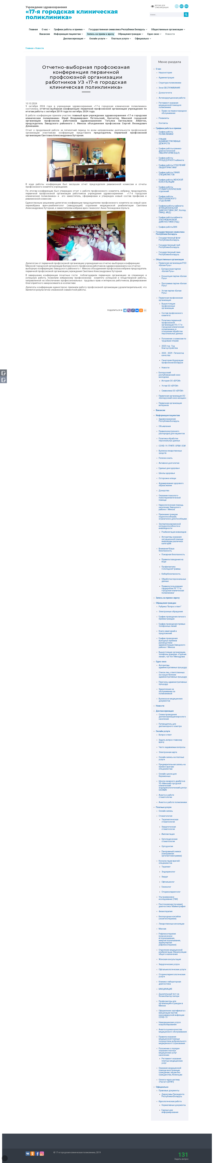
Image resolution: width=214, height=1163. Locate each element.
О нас (158, 69)
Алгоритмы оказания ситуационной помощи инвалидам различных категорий (172, 540)
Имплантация (168, 834)
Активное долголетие (169, 463)
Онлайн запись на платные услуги (171, 758)
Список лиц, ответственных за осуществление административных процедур (173, 674)
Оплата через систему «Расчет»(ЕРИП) (169, 1081)
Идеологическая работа (170, 1101)
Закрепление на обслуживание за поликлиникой (167, 691)
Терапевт (166, 867)
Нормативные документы (174, 1105)
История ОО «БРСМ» (171, 381)
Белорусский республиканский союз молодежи (169, 374)
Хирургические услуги (169, 964)
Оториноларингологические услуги (172, 975)
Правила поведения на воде (172, 560)
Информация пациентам (168, 415)
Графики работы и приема (168, 128)
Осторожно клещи (167, 478)
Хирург (165, 877)
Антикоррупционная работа (172, 98)
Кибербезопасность (171, 574)
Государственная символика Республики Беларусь (170, 233)
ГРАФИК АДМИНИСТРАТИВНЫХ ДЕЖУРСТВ (169, 141)
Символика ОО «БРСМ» (172, 391)
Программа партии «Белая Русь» (174, 284)
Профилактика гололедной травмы (171, 568)
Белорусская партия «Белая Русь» (171, 270)
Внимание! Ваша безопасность (166, 549)
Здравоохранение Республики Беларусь (169, 420)
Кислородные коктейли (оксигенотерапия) (170, 917)
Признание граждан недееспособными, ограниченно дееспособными (173, 516)
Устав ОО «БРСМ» (170, 386)
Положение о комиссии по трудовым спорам (174, 340)
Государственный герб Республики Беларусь (169, 246)
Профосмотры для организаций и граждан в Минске (171, 1003)
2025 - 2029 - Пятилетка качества (173, 354)
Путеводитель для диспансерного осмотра (170, 725)
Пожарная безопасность (173, 554)
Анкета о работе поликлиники (173, 802)
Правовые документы (169, 1090)
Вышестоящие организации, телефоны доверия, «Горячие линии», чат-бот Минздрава (172, 654)
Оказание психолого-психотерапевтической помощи (170, 497)
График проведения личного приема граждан (172, 618)
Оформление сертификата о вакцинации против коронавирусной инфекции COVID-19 (172, 1014)
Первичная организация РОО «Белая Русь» (172, 264)
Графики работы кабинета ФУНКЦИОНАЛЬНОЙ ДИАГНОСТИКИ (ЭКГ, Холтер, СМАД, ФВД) (172, 209)
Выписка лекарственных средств (170, 452)
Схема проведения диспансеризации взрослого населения (172, 716)
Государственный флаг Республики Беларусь (170, 239)
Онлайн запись (166, 811)
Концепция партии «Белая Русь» (174, 277)
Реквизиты (164, 118)
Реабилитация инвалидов (174, 532)
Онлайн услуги (163, 731)
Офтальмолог (168, 882)
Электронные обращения (171, 611)
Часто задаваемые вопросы (172, 747)
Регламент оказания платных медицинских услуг (172, 1060)
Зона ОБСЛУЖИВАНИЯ (169, 88)
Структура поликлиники (170, 83)
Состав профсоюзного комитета (172, 314)
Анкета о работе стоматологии (166, 796)
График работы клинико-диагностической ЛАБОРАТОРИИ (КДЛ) (170, 150)
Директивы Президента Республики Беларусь (173, 1095)
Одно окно (161, 662)
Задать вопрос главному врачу (170, 741)
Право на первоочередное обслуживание (174, 112)
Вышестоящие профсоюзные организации (168, 306)
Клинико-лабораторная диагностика (170, 983)
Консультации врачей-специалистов (169, 862)
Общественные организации (170, 259)
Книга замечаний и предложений (168, 632)
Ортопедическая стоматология (169, 840)
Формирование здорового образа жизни (171, 484)
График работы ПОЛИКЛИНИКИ (166, 133)
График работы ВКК (168, 227)
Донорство (164, 490)
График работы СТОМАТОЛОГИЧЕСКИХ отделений (170, 189)
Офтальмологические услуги (172, 969)
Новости (39, 48)
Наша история (165, 72)
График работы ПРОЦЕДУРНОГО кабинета (171, 159)
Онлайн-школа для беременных (168, 775)
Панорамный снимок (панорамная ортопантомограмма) (172, 853)
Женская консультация (170, 959)
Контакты (163, 123)
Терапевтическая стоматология (170, 820)
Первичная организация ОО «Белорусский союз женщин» (172, 397)
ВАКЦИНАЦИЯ (165, 989)
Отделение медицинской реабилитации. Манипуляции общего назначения (172, 952)
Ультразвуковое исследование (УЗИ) (168, 898)
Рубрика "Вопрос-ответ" (170, 606)
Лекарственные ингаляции (171, 924)
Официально (162, 1087)
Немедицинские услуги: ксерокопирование (170, 1023)
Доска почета (165, 93)
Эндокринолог (168, 872)
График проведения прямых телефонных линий (172, 625)
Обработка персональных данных (174, 580)
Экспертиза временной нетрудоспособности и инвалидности (170, 526)
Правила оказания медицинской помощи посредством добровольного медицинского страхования (172, 1040)
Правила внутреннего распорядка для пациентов (172, 432)
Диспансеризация (165, 711)
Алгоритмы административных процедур (173, 666)
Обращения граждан (166, 603)
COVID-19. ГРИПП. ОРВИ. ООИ (172, 446)
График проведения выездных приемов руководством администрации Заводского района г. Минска (172, 642)
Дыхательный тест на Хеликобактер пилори (169, 995)
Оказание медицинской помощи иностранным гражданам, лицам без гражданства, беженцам (170, 1071)
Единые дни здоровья (169, 468)
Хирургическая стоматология (169, 828)
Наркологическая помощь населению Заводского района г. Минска (171, 507)
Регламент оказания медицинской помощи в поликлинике (170, 105)
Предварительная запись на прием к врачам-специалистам (172, 766)
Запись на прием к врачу (168, 598)
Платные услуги (163, 807)
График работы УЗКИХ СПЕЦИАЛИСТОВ (169, 173)
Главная (29, 48)
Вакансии (160, 410)
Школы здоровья (167, 473)
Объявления (165, 426)
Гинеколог (166, 887)
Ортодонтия (167, 846)
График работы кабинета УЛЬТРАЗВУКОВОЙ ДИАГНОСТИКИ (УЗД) (170, 219)
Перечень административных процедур (173, 683)
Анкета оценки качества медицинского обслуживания (173, 1030)
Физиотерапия (165, 911)
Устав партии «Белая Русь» (171, 292)
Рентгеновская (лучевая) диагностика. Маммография (172, 905)
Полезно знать (166, 458)
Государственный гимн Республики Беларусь (169, 253)
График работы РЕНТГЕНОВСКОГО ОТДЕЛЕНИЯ (167, 198)
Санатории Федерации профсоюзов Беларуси (172, 361)
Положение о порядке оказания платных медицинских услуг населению (169, 1051)
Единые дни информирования (170, 1111)
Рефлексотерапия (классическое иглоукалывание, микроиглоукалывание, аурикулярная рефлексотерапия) (170, 939)
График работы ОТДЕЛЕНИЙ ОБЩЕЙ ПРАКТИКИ (172, 166)
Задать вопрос (181, 1155)
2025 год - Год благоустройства (170, 347)
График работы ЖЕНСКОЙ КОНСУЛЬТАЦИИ (171, 181)
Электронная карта (168, 752)
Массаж (162, 929)
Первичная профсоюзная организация (171, 299)
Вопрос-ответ (165, 735)
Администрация (166, 77)
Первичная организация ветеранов (170, 404)
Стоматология (165, 816)
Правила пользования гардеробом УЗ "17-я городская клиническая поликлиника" (173, 589)
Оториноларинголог (171, 892)
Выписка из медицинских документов (171, 700)
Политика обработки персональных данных (169, 439)
